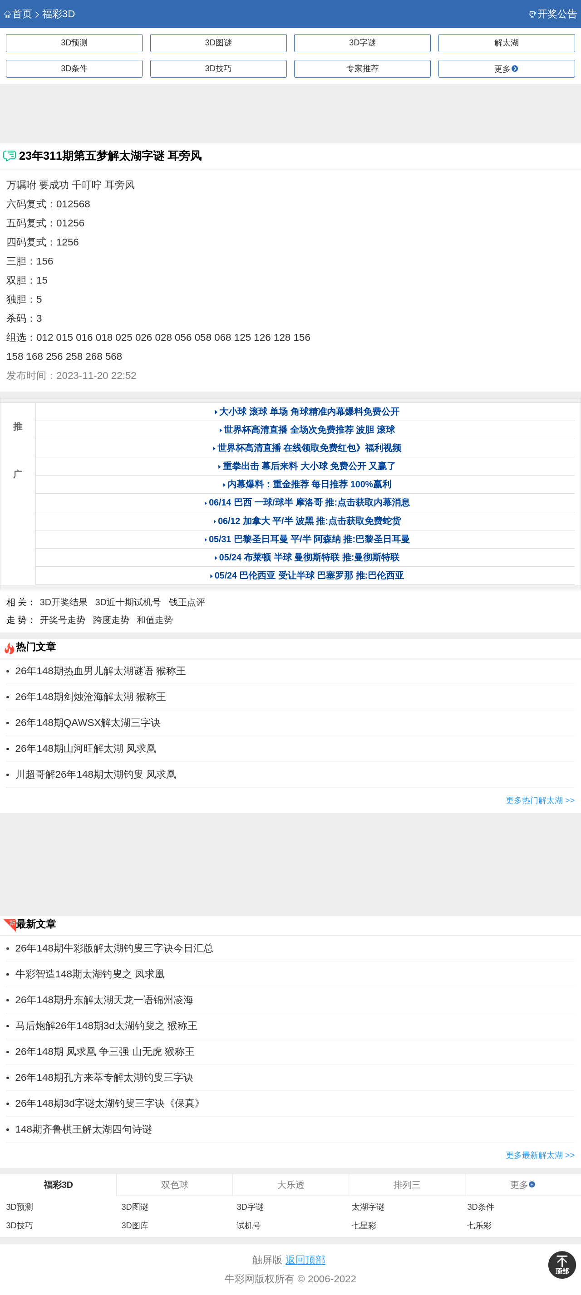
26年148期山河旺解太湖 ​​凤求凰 (85, 748)
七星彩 (364, 1225)
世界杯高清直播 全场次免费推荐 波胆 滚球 (309, 430)
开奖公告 (553, 14)
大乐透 (291, 1185)
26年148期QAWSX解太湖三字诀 (88, 722)
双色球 (174, 1185)
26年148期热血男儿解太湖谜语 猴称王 (100, 671)
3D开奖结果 (64, 602)
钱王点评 (187, 602)
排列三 (407, 1185)
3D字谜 (362, 42)
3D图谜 (218, 42)
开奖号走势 (62, 620)
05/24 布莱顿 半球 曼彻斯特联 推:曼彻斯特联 (309, 557)
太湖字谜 (368, 1207)
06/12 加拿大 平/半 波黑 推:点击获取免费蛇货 (309, 521)
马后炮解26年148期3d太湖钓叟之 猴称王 (106, 1025)
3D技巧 (218, 68)
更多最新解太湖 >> (540, 1155)
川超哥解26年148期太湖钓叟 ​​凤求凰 (95, 774)
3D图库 (134, 1225)
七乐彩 (479, 1225)
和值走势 (155, 620)
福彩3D (54, 14)
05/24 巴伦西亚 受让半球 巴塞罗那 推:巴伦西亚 (309, 575)
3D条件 (74, 68)
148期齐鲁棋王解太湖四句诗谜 (83, 1129)
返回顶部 (305, 1260)
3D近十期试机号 (128, 602)
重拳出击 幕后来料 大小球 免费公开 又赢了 (309, 466)
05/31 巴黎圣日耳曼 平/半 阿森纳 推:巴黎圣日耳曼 (309, 539)
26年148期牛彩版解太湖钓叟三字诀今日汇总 (114, 948)
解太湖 (506, 42)
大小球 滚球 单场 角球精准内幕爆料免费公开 (309, 412)
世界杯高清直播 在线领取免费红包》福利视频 (309, 448)
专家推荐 (362, 68)
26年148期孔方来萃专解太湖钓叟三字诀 (104, 1077)
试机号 (248, 1225)
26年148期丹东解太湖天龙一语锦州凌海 (104, 1000)
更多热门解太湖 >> (540, 800)
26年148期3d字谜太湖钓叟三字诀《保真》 (110, 1103)
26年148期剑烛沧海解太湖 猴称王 (90, 696)
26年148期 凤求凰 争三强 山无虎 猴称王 (105, 1051)
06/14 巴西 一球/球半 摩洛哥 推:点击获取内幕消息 (309, 502)
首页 (18, 14)
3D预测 (74, 42)
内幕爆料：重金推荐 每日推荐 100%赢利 (309, 484)
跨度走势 (111, 620)
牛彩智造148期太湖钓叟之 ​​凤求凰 (90, 974)
